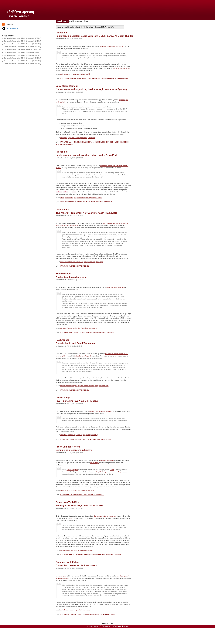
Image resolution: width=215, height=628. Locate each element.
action (68, 610)
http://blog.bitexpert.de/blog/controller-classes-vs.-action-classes (87, 614)
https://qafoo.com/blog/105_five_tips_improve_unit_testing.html (85, 439)
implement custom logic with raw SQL (112, 46)
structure (105, 386)
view (72, 490)
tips (66, 435)
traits (71, 518)
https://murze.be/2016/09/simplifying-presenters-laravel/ (82, 494)
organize (70, 138)
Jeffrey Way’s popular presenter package (108, 472)
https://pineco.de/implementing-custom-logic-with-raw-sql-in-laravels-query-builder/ (94, 78)
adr (78, 386)
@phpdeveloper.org (10, 28)
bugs (96, 435)
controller (63, 550)
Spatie (112, 470)
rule (89, 138)
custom (62, 74)
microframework (65, 262)
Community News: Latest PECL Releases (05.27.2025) (22, 47)
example (91, 328)
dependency (86, 610)
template (74, 386)
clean (82, 328)
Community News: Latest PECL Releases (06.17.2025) (22, 38)
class (71, 610)
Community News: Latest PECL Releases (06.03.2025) (22, 44)
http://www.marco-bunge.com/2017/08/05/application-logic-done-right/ (87, 332)
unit (81, 435)
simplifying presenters (106, 460)
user (71, 262)
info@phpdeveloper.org (120, 626)
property (79, 490)
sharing (71, 550)
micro (85, 262)
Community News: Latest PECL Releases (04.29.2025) (22, 61)
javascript (99, 197)
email (70, 386)
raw (69, 74)
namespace (63, 138)
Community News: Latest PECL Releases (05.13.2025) (22, 55)
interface (76, 262)
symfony (84, 138)
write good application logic (116, 287)
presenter (67, 490)
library (84, 550)
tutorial (87, 74)
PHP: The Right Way (107, 27)
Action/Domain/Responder (83, 356)
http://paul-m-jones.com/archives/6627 (74, 266)
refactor (88, 435)
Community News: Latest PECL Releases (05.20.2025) (22, 52)
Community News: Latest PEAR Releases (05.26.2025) (22, 49)
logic (66, 74)
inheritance (89, 550)
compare (76, 610)
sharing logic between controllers (105, 516)
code (95, 328)
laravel (75, 74)
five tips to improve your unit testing (101, 411)
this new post (61, 576)
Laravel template (72, 470)
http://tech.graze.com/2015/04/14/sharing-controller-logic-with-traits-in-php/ (90, 554)
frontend (79, 197)
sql (72, 74)
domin (98, 262)
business (76, 138)
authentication (69, 197)
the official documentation (121, 68)
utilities (93, 435)
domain (92, 138)
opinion (81, 262)
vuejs (83, 197)
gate (74, 197)
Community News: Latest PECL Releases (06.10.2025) (22, 41)
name (92, 490)
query (79, 74)
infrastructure (91, 262)
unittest (62, 435)
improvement (71, 435)
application (63, 328)
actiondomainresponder (87, 386)
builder (83, 74)
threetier (77, 328)
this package (94, 463)
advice (78, 435)
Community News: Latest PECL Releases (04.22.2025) (22, 64)
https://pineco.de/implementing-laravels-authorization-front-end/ (86, 202)
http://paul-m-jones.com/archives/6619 (74, 390)
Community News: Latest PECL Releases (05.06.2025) (22, 58)
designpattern (98, 386)
